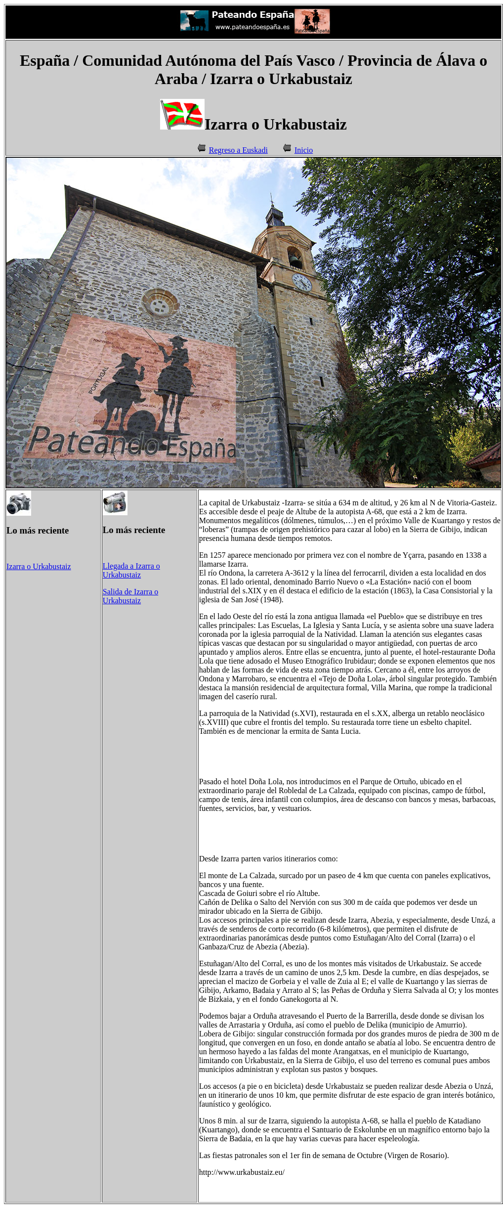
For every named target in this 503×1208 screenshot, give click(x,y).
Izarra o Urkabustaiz (38, 566)
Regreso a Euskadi (238, 150)
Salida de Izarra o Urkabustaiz (130, 596)
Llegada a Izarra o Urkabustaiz (131, 570)
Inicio (303, 150)
